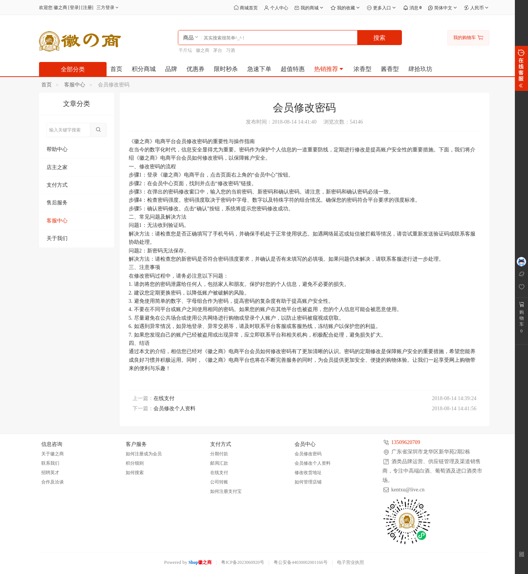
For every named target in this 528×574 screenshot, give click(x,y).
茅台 (217, 50)
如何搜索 (135, 472)
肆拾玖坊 (420, 69)
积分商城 (144, 69)
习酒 (230, 50)
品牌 (171, 69)
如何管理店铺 (308, 482)
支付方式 (57, 185)
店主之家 (57, 167)
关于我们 (57, 238)
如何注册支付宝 (226, 491)
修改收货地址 (308, 472)
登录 (74, 7)
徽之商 (202, 50)
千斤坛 (185, 50)
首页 (116, 69)
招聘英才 (50, 472)
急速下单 (259, 69)
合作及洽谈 (52, 482)
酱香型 (390, 69)
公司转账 (219, 482)
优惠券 (196, 69)
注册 (87, 7)
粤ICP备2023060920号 (242, 562)
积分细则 (135, 463)
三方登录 (108, 7)
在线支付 (163, 398)
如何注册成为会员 (144, 453)
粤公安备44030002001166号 (301, 562)
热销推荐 (329, 69)
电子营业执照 (350, 562)
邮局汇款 (219, 463)
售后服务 (57, 202)
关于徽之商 (52, 453)
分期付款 (219, 453)
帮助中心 (57, 149)
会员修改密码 (308, 453)
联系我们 (50, 463)
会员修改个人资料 (174, 408)
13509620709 (405, 442)
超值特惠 (293, 69)
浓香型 (363, 69)
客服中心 (74, 85)
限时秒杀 (226, 69)
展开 (521, 68)
